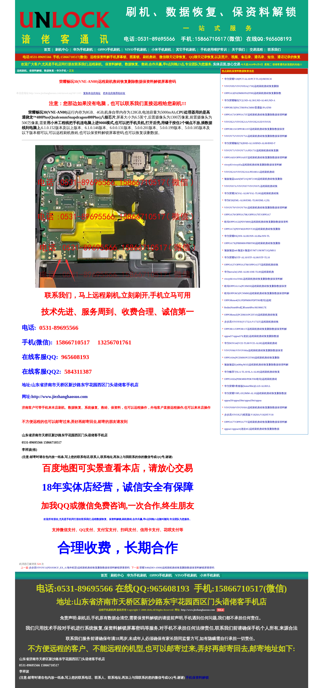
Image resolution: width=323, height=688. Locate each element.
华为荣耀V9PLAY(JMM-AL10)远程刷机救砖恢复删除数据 (255, 393)
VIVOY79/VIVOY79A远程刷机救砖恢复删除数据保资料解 (255, 207)
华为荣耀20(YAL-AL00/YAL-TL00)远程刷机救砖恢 (251, 193)
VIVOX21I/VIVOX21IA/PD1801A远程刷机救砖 (249, 171)
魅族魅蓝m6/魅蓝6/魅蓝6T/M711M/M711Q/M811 (250, 250)
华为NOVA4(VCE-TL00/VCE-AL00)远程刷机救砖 (250, 343)
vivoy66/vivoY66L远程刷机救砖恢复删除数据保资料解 (253, 278)
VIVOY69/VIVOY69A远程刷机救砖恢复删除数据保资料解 (255, 407)
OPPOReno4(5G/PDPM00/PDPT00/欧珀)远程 (248, 300)
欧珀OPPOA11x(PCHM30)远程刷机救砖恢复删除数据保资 (255, 286)
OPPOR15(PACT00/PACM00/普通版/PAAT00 (247, 107)
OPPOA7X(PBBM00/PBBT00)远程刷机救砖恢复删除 (252, 243)
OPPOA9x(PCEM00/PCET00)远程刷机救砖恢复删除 (252, 357)
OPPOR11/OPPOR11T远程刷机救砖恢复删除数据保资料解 (255, 329)
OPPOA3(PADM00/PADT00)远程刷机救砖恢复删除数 (252, 93)
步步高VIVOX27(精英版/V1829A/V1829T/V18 (249, 414)
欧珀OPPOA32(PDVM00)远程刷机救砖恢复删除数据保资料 (256, 221)
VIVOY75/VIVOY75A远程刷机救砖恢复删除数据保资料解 (255, 136)
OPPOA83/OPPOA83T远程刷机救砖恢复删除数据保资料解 (255, 157)
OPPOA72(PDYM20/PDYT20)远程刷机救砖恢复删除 (252, 229)
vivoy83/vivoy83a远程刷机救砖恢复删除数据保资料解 (253, 164)
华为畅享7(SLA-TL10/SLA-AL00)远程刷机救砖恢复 (252, 371)
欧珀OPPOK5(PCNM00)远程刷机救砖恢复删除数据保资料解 (256, 293)
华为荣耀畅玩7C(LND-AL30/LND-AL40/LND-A (249, 100)
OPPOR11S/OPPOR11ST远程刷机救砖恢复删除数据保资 (254, 129)
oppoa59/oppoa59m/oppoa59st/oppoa (243, 400)
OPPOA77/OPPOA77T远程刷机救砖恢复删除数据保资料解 (255, 421)
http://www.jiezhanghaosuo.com (59, 396)
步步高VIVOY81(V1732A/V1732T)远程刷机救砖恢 (251, 321)
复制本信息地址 (92, 93)
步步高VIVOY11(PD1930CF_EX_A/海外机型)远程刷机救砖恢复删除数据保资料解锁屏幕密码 (79, 567)
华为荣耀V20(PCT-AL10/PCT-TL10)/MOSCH (248, 78)
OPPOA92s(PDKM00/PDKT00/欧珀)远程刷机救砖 (250, 379)
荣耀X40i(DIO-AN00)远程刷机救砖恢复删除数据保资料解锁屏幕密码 (176, 567)
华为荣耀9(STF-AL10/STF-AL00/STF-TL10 (247, 257)
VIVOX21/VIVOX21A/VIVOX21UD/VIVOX (247, 121)
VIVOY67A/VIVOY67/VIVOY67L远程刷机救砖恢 (250, 186)
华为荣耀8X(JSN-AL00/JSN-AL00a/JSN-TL (247, 236)
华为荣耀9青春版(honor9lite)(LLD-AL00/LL (247, 386)
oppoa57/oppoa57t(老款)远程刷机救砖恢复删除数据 (251, 336)
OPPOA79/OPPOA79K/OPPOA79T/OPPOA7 (247, 214)
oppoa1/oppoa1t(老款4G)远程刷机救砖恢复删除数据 (252, 428)
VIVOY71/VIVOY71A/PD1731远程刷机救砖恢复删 (251, 150)
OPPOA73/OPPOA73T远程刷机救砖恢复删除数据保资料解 (255, 114)
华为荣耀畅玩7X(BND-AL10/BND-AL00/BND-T (250, 143)
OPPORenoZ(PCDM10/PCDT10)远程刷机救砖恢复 (251, 314)
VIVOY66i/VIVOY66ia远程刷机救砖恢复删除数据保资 (253, 350)
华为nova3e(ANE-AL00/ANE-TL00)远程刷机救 (249, 271)
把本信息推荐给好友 (114, 93)
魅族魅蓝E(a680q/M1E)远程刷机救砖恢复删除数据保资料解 (256, 364)
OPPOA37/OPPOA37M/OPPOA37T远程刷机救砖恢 (251, 264)
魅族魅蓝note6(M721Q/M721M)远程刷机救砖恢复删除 (253, 178)
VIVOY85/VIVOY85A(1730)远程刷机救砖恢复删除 (251, 86)
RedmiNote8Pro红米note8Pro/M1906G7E (245, 307)
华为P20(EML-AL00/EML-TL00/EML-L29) (246, 200)
